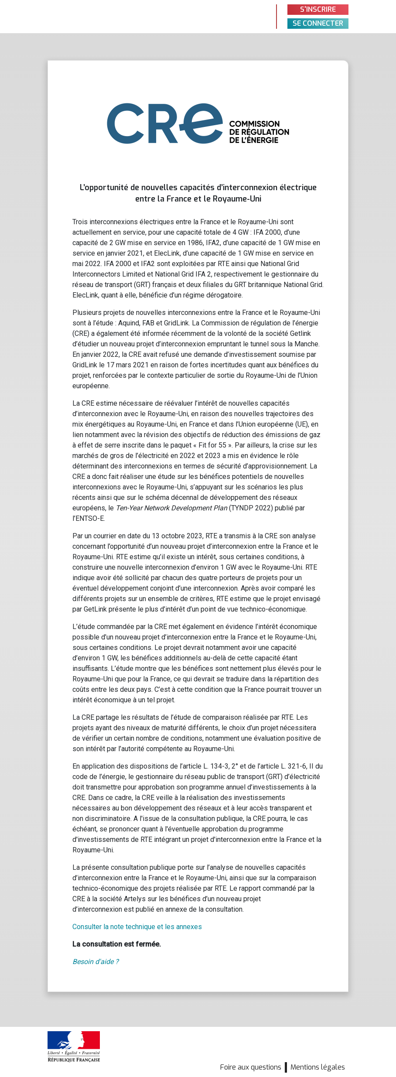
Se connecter (318, 23)
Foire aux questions (250, 1067)
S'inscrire (318, 9)
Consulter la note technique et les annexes (137, 927)
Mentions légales (317, 1067)
